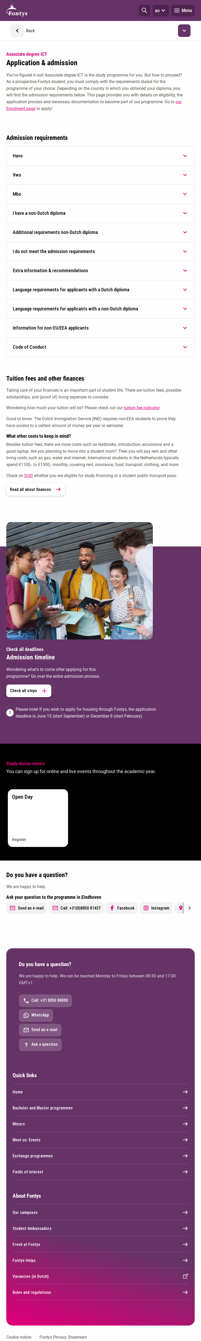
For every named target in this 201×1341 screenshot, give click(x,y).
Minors (100, 1124)
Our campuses (100, 1212)
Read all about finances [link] (36, 489)
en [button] (160, 10)
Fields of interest (100, 1172)
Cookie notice (18, 1337)
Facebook (122, 908)
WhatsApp (36, 1015)
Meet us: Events (100, 1140)
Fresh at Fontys (100, 1244)
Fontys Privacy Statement (63, 1337)
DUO (28, 475)
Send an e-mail (26, 908)
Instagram (156, 908)
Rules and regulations (100, 1292)
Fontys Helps (100, 1260)
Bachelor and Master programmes (100, 1108)
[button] (144, 10)
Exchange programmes (100, 1156)
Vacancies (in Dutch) (100, 1276)
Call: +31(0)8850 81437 (76, 908)
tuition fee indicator (141, 407)
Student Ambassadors (100, 1228)
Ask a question (40, 1045)
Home (100, 1092)
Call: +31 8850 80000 (45, 1001)
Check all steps (29, 691)
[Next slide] (189, 908)
